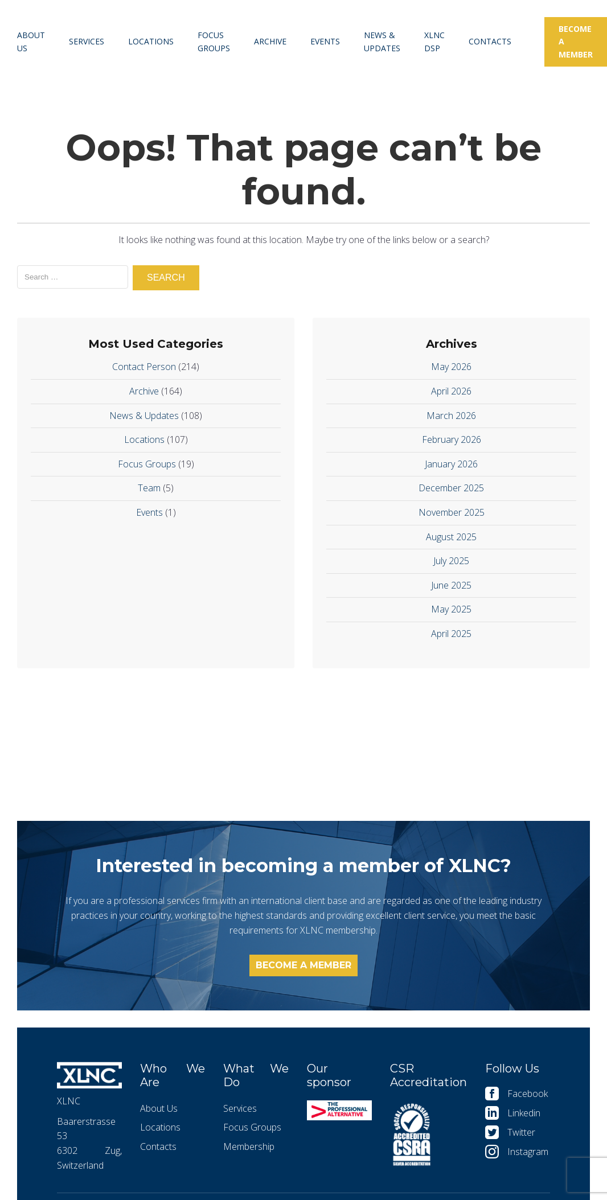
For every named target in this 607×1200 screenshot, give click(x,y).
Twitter (521, 1132)
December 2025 (451, 488)
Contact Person (144, 366)
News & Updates (382, 41)
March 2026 (451, 415)
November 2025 (452, 512)
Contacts (490, 41)
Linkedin (523, 1113)
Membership (248, 1146)
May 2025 (451, 609)
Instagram (527, 1151)
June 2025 (451, 585)
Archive (270, 41)
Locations (151, 41)
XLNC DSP (434, 41)
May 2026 (451, 366)
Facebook (527, 1093)
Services (86, 41)
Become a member (576, 41)
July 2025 (451, 560)
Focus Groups (214, 41)
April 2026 (451, 391)
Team (149, 488)
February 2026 (451, 439)
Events (325, 41)
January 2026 (451, 464)
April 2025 (451, 633)
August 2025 (451, 537)
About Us (31, 41)
